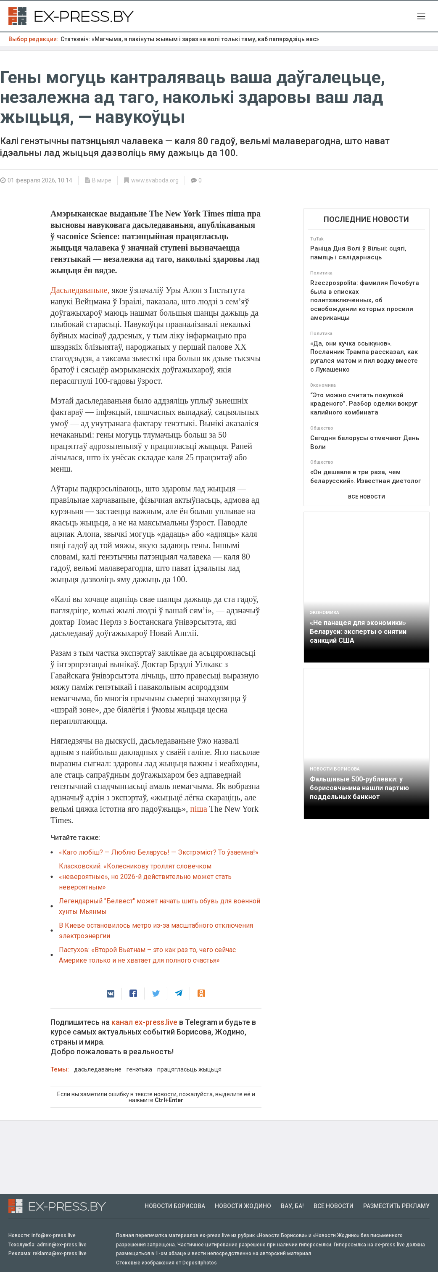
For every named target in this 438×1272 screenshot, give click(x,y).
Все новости (334, 1206)
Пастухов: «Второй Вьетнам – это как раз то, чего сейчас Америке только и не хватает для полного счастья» (147, 955)
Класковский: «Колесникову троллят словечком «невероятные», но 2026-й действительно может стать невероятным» (145, 876)
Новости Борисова (175, 1206)
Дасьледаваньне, (80, 290)
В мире (101, 180)
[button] (110, 993)
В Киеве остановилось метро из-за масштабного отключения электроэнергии (156, 930)
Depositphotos (199, 1263)
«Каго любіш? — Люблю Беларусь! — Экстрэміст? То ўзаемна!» (159, 852)
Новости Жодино (243, 1206)
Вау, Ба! (292, 1206)
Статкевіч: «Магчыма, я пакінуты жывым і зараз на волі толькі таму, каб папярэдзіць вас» (190, 39)
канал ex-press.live (144, 1022)
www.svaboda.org (155, 180)
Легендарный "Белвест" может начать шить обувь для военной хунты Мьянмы (159, 906)
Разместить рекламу (396, 1206)
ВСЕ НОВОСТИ (366, 497)
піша (198, 808)
